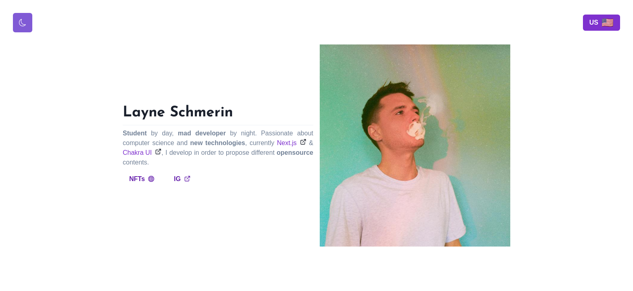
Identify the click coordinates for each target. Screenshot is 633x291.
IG (182, 178)
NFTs (142, 178)
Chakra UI (137, 152)
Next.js (287, 142)
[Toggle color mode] (22, 22)
